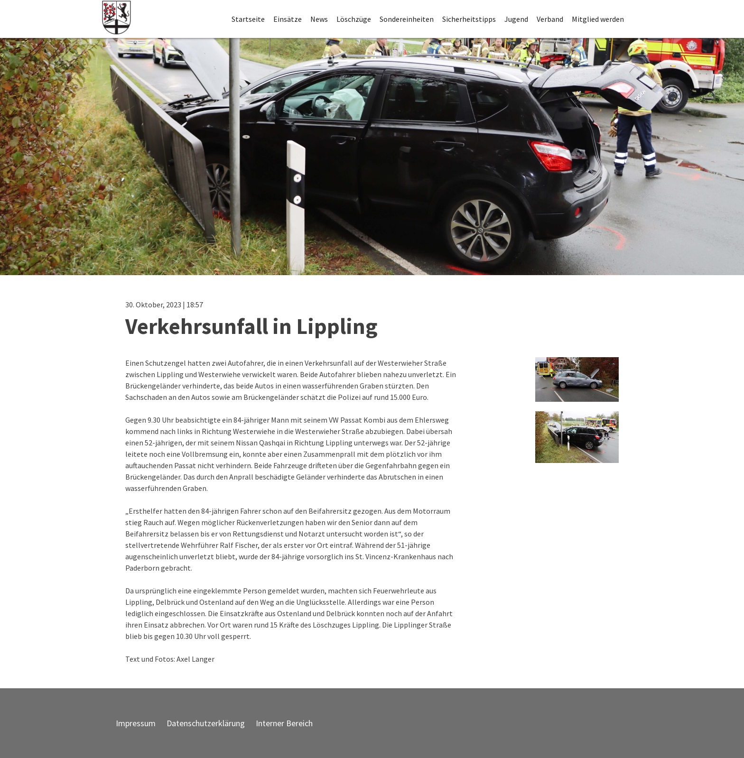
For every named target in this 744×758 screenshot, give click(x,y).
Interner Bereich (284, 723)
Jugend (516, 19)
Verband (550, 19)
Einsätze (287, 19)
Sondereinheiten (407, 19)
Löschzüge (353, 19)
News (319, 19)
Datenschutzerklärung (206, 723)
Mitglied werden (598, 19)
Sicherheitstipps (469, 19)
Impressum (136, 723)
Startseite (248, 19)
